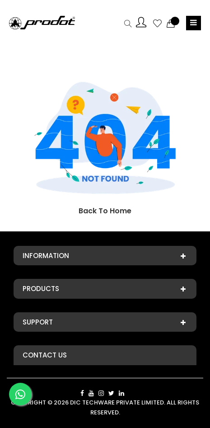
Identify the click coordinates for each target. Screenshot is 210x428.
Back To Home (105, 211)
